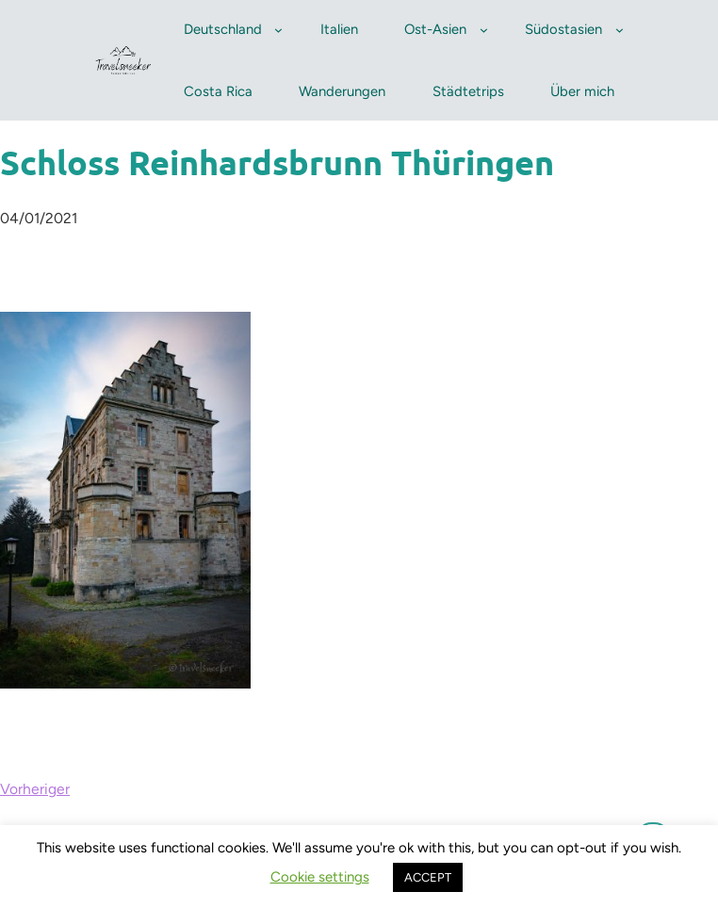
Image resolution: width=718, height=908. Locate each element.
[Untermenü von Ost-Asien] (484, 29)
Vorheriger (35, 789)
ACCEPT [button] (427, 877)
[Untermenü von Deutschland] (278, 29)
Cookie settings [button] (319, 876)
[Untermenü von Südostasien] (619, 29)
